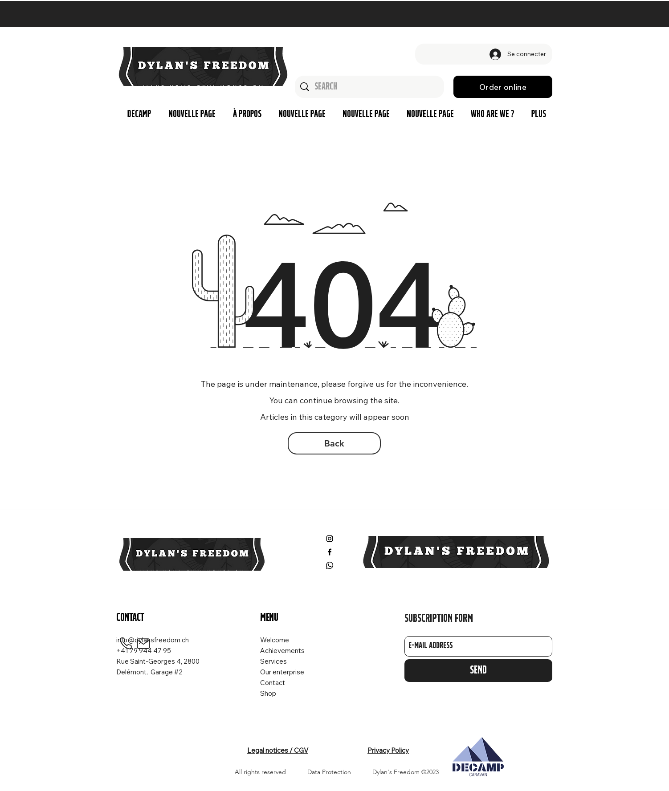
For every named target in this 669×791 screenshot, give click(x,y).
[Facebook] (329, 552)
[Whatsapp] (329, 565)
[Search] (369, 87)
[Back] (334, 443)
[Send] (478, 670)
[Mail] (143, 644)
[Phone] (126, 644)
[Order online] (502, 87)
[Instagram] (329, 538)
